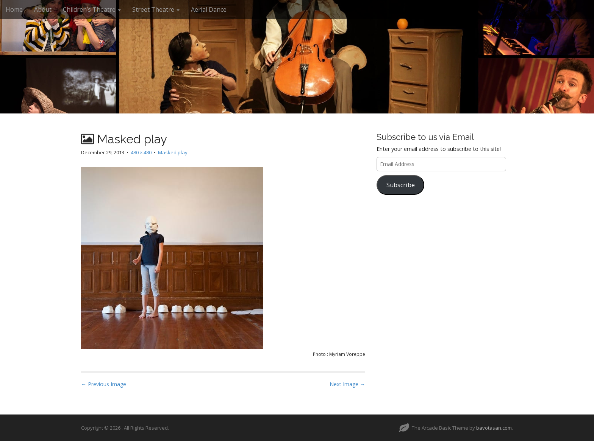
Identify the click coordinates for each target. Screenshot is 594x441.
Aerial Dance (209, 9)
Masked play (173, 152)
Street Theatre (156, 9)
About (43, 9)
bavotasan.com (494, 427)
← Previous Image (103, 384)
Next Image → (347, 384)
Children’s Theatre (92, 9)
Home (14, 9)
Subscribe (400, 185)
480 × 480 (141, 152)
